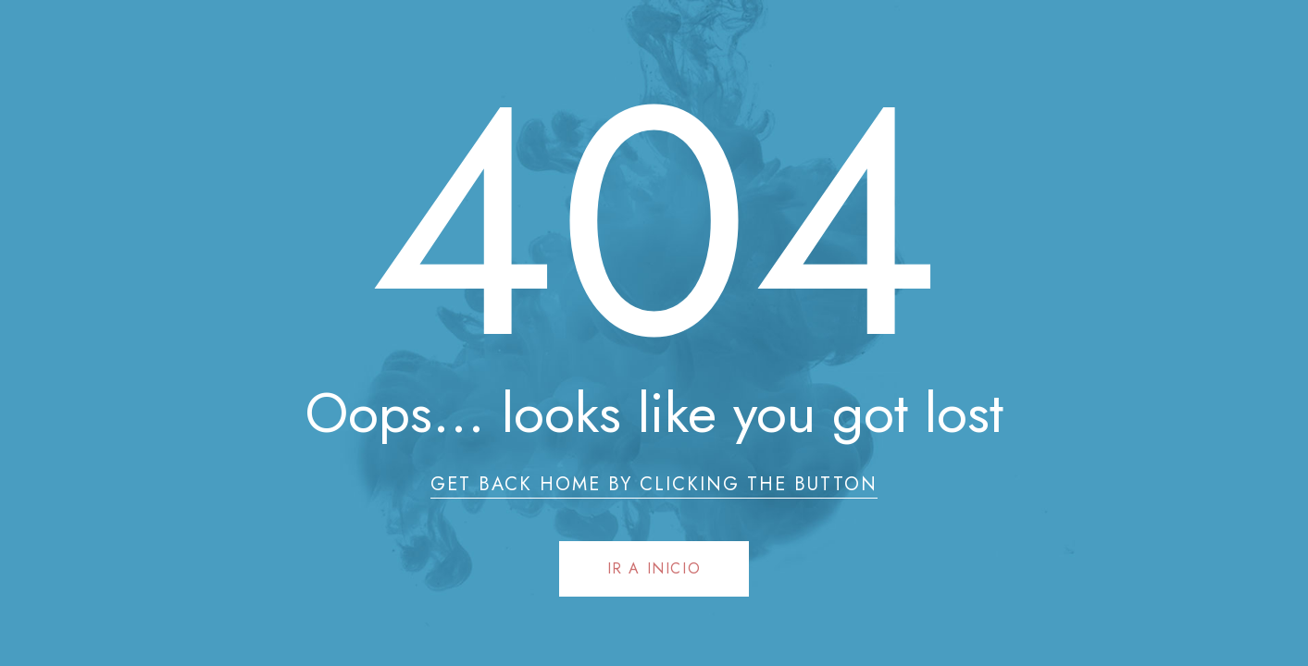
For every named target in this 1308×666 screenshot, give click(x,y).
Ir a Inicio (654, 568)
